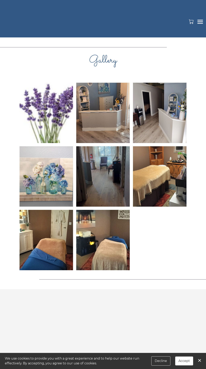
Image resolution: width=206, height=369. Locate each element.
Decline (161, 361)
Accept (184, 361)
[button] (191, 21)
